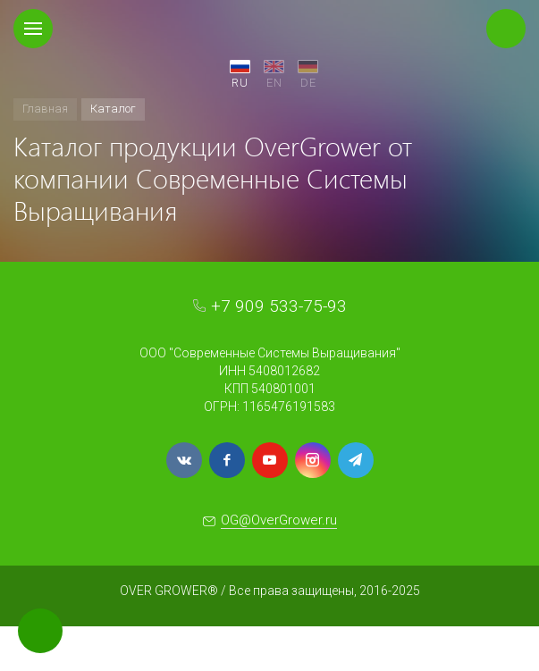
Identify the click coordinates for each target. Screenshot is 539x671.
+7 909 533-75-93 (279, 306)
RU (240, 82)
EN (274, 82)
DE (308, 82)
